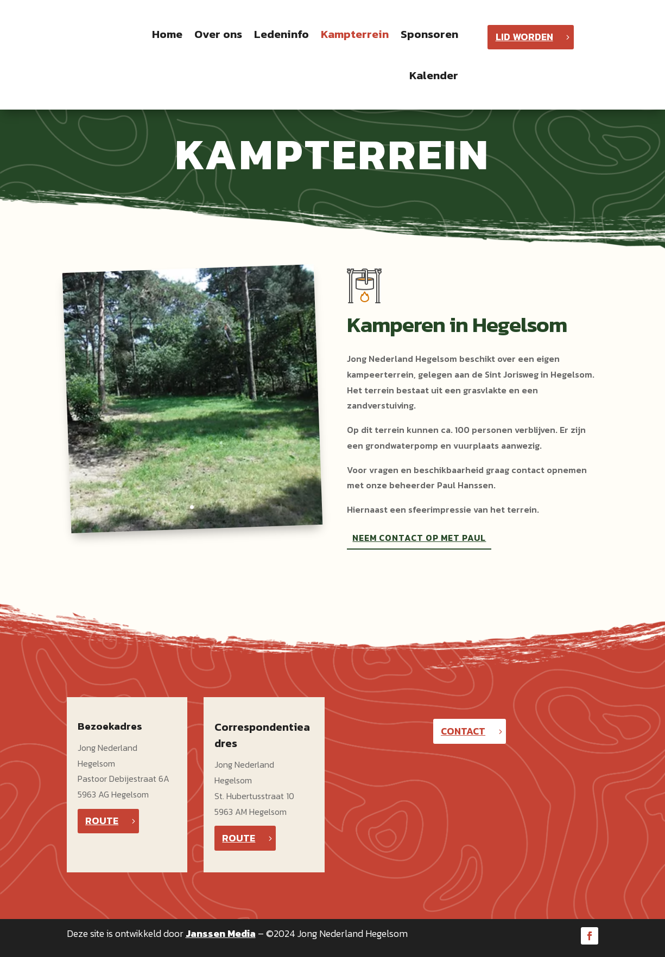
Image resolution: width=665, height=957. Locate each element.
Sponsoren (429, 33)
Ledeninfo (281, 33)
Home (167, 33)
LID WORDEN (524, 36)
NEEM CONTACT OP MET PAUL (419, 537)
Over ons (218, 33)
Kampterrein (355, 33)
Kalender (433, 75)
